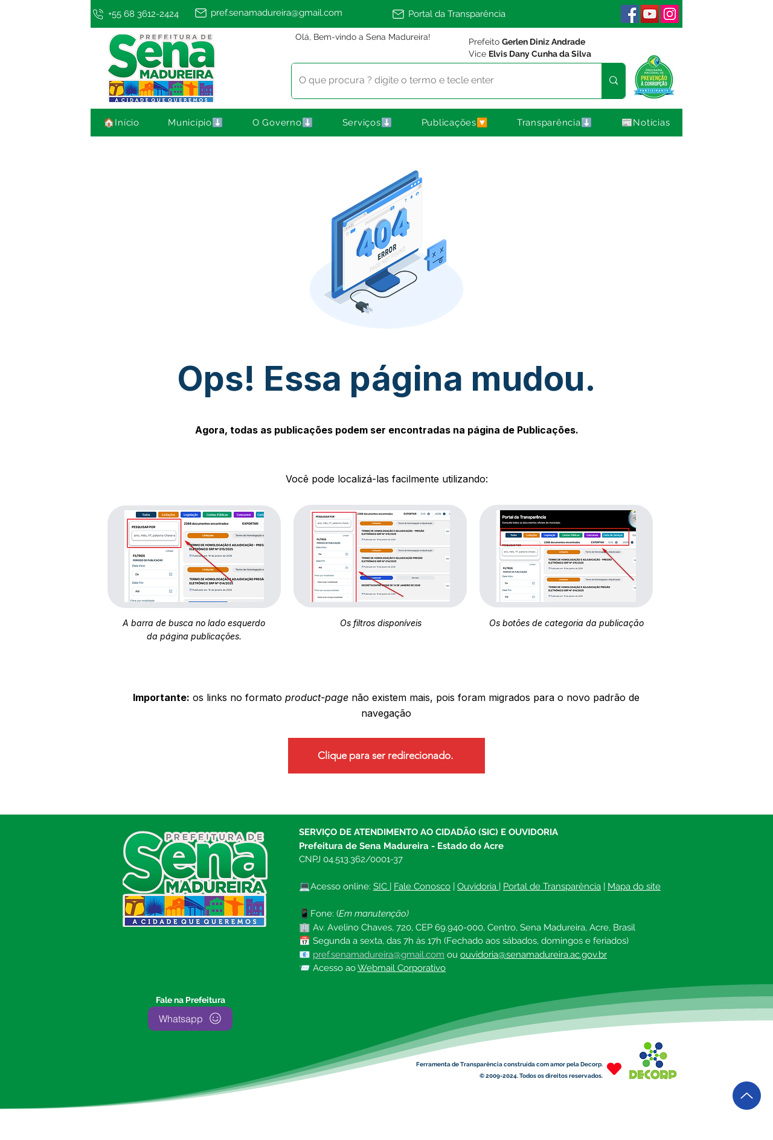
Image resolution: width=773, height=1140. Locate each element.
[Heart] (614, 1069)
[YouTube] (650, 14)
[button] (196, 122)
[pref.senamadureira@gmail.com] (290, 12)
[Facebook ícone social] (630, 14)
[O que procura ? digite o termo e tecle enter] (437, 80)
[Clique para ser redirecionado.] (386, 755)
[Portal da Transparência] (454, 14)
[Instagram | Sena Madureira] (670, 14)
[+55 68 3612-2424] (140, 14)
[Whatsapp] (190, 1019)
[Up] (747, 1095)
